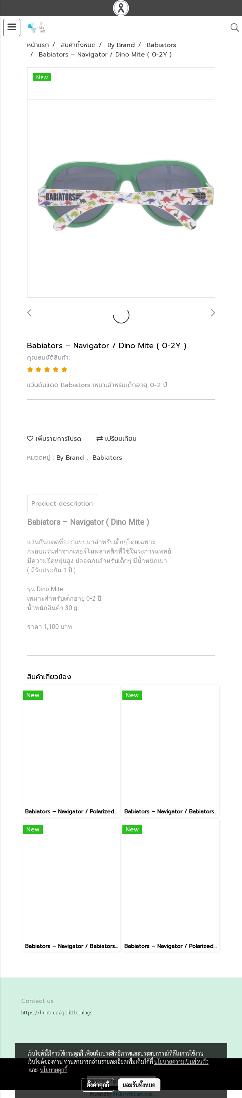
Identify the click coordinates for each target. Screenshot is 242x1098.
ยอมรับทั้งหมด (139, 1084)
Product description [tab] (62, 503)
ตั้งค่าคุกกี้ (98, 1084)
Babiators (107, 457)
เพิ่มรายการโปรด (54, 439)
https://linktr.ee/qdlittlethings (57, 1012)
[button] (232, 27)
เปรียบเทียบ (116, 439)
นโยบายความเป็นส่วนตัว (181, 1061)
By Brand (71, 457)
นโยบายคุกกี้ (53, 1069)
